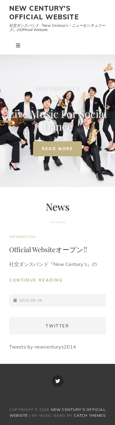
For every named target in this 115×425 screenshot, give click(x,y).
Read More (62, 150)
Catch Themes (89, 415)
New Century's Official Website (44, 12)
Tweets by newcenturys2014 (42, 347)
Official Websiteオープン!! (48, 249)
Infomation (22, 236)
